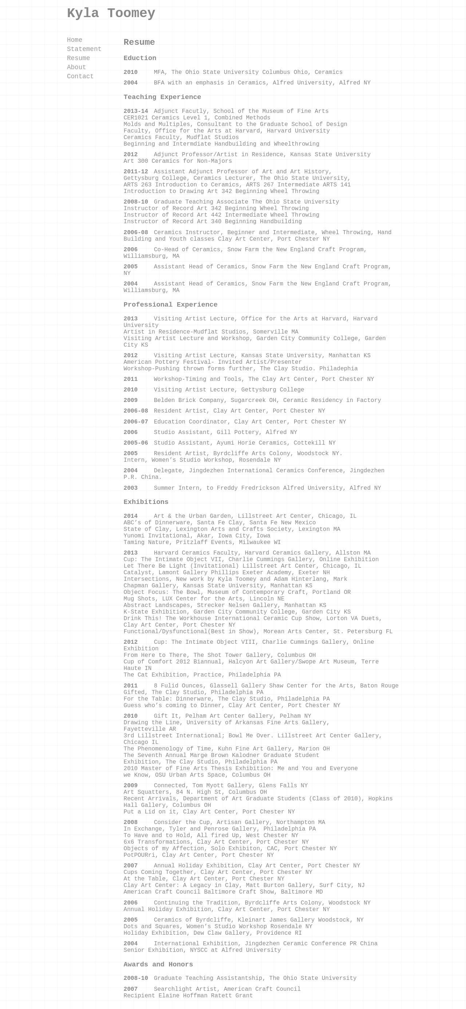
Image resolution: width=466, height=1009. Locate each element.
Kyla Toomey (111, 13)
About (76, 67)
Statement (84, 49)
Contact (80, 76)
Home (74, 40)
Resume (78, 58)
